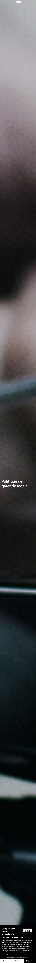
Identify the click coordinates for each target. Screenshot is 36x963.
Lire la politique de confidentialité (11, 954)
